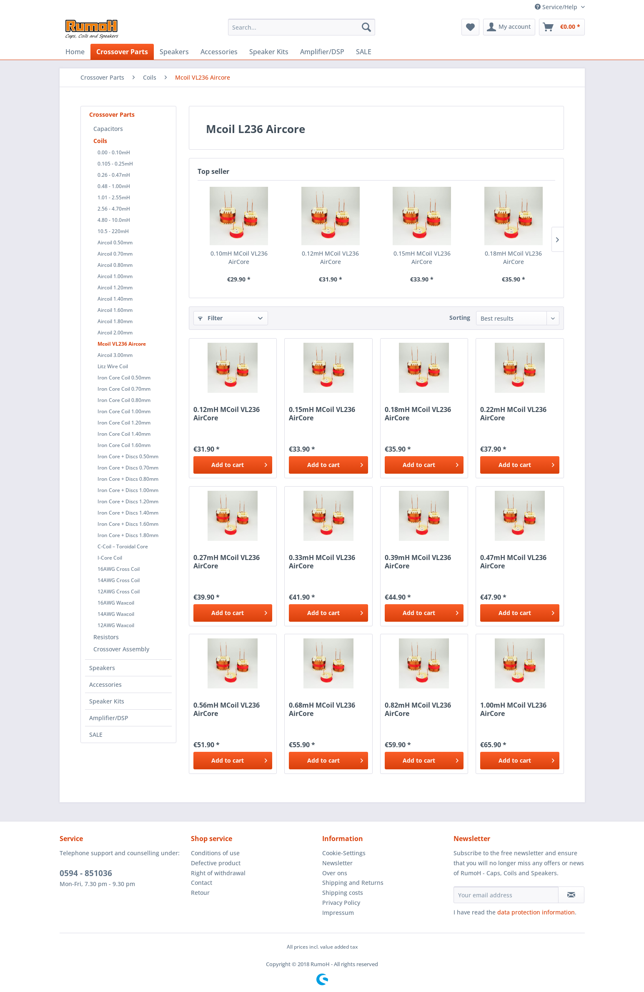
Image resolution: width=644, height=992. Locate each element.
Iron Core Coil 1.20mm (124, 422)
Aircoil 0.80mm (115, 265)
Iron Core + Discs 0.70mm (128, 467)
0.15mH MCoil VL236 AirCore (422, 257)
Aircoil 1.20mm (115, 287)
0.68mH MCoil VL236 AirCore (322, 709)
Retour (200, 893)
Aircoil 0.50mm (115, 242)
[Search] (366, 27)
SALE (96, 734)
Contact (201, 883)
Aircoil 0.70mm (115, 253)
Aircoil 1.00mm (115, 276)
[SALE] (363, 52)
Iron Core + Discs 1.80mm (128, 535)
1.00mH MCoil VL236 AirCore (513, 709)
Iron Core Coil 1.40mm (124, 433)
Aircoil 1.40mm (115, 298)
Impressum (338, 913)
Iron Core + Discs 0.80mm (128, 478)
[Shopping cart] (562, 27)
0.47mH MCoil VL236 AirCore (513, 561)
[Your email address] (506, 895)
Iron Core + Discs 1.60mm (128, 523)
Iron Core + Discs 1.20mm (128, 501)
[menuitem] (301, 27)
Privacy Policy (341, 903)
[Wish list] (470, 27)
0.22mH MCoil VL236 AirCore (513, 413)
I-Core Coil (110, 557)
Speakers (102, 668)
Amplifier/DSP (108, 718)
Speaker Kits (106, 701)
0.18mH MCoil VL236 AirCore (513, 257)
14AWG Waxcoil (116, 614)
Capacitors (108, 129)
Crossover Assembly (121, 649)
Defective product (216, 863)
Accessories (105, 684)
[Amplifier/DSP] (322, 52)
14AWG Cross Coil (119, 580)
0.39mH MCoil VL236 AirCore (418, 561)
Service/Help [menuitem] (557, 7)
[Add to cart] (232, 465)
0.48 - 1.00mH (114, 186)
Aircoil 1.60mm (115, 310)
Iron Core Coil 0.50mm (124, 377)
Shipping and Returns (352, 883)
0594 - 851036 (86, 873)
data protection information (536, 912)
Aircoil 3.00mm (115, 355)
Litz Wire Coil (113, 366)
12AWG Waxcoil (116, 625)
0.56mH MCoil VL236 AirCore (226, 709)
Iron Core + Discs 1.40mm (128, 512)
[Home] (75, 52)
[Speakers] (174, 52)
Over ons (334, 873)
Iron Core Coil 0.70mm (124, 388)
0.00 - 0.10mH (114, 152)
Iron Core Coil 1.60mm (124, 445)
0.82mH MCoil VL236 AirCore (418, 709)
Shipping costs (342, 893)
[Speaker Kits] (268, 52)
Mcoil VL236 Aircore (122, 343)
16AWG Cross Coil (119, 569)
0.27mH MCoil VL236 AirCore (226, 561)
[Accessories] (219, 52)
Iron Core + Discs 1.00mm (128, 490)
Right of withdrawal (218, 873)
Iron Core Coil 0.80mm (124, 400)
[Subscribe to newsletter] (571, 895)
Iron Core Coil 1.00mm (124, 411)
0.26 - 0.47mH (114, 174)
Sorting (459, 317)
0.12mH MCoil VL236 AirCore (330, 257)
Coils (100, 141)
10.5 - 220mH (113, 231)
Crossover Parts (112, 114)
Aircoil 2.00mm (115, 332)
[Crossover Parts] (122, 52)
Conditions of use (215, 853)
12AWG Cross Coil (119, 591)
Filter (210, 318)
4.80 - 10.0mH (114, 220)
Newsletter (337, 863)
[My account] (509, 27)
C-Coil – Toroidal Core (123, 546)
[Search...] (301, 27)
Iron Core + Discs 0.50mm (128, 456)
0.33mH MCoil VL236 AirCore (322, 561)
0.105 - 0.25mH (115, 163)
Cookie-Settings (344, 853)
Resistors (106, 637)
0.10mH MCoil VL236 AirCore (239, 257)
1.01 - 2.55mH (114, 197)
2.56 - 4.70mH (114, 208)
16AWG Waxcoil (116, 602)
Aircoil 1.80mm (115, 321)
